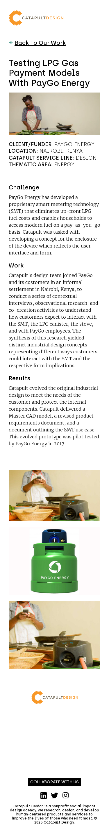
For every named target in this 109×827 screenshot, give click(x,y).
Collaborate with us (54, 782)
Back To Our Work (37, 42)
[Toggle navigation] (97, 18)
